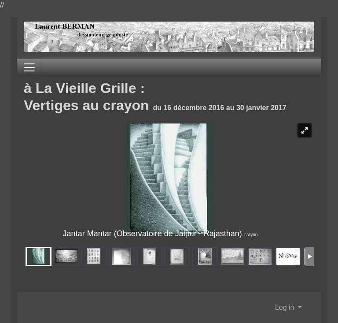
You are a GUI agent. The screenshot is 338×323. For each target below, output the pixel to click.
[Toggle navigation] (29, 67)
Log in (285, 307)
